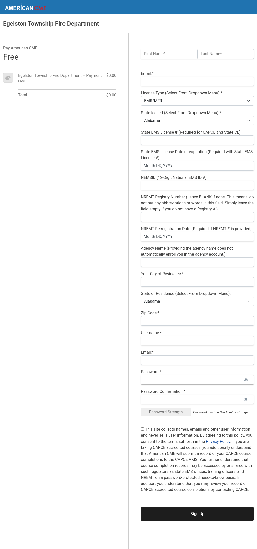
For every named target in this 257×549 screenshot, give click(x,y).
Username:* (151, 332)
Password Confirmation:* (163, 391)
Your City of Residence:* (162, 273)
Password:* (151, 371)
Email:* (147, 73)
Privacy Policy (218, 441)
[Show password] (246, 380)
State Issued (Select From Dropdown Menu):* (181, 112)
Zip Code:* (150, 313)
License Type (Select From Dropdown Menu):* (181, 93)
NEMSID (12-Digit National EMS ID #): (174, 177)
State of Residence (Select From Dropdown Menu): (186, 293)
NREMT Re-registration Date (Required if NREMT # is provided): (197, 228)
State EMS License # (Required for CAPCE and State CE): (191, 132)
